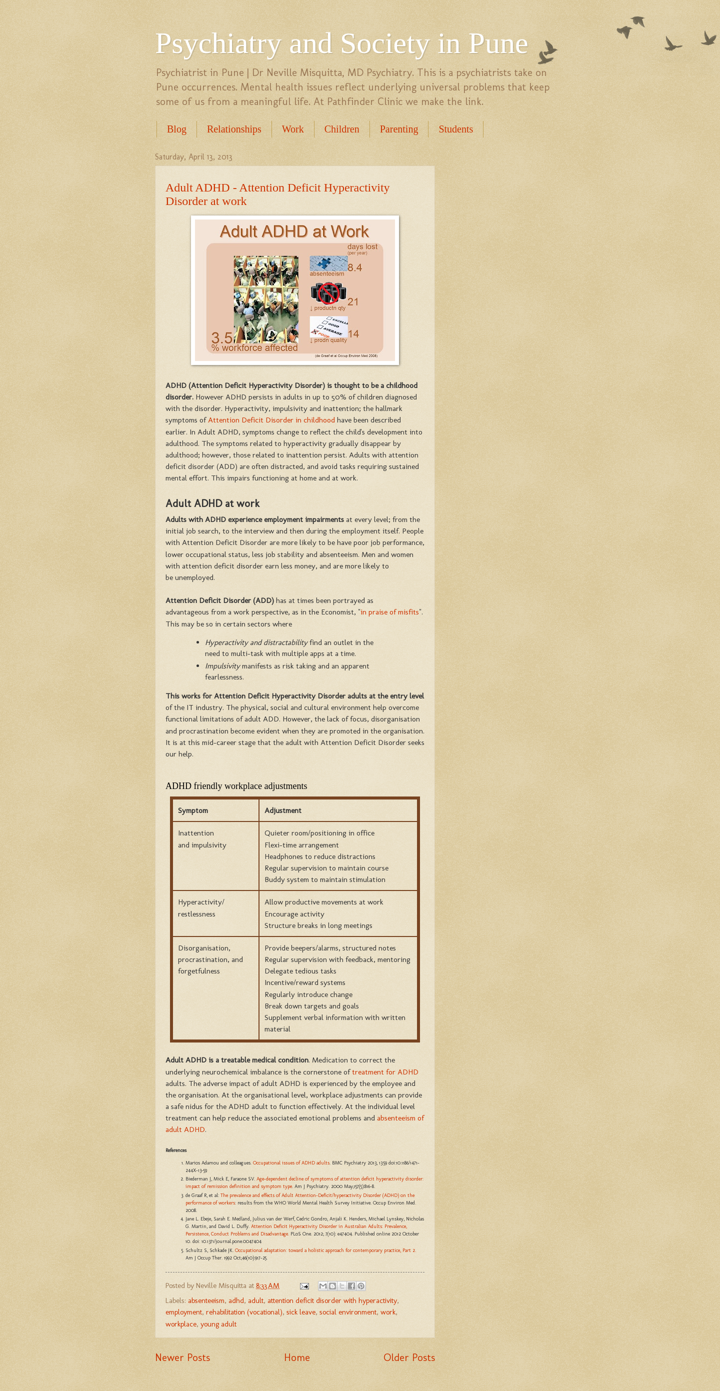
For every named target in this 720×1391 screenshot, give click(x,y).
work (388, 1312)
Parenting (399, 129)
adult (256, 1300)
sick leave (301, 1312)
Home (297, 1358)
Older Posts (409, 1358)
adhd (236, 1300)
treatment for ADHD (385, 1071)
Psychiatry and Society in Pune (341, 43)
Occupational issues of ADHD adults (291, 1163)
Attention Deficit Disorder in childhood (271, 419)
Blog (176, 129)
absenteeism (206, 1300)
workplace (181, 1324)
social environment (348, 1312)
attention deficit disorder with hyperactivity (332, 1300)
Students (455, 129)
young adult (218, 1324)
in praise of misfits (389, 611)
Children (342, 129)
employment (184, 1312)
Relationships (234, 129)
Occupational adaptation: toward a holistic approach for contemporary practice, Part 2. (325, 1251)
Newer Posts (182, 1358)
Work (293, 129)
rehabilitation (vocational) (244, 1312)
